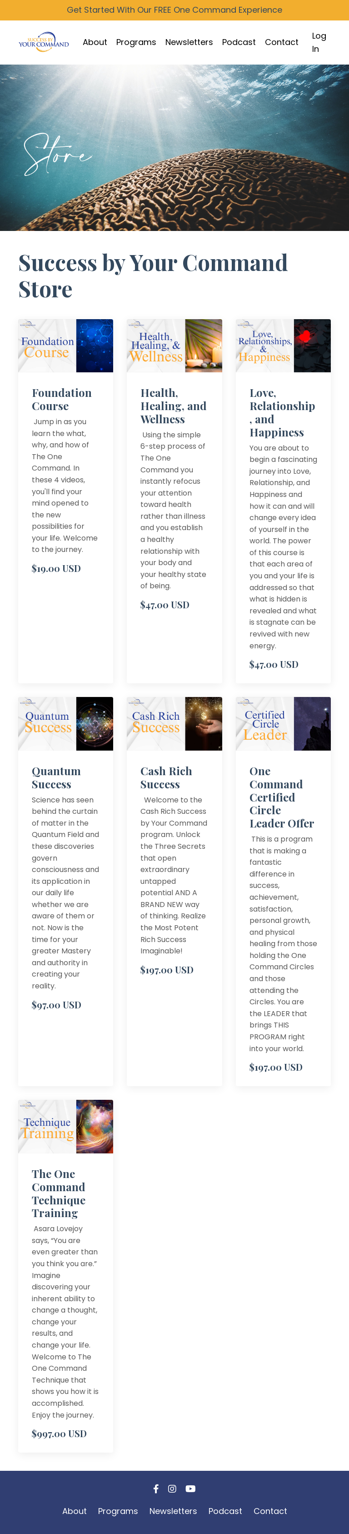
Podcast (239, 42)
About (95, 42)
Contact (282, 42)
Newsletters (189, 42)
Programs (136, 42)
